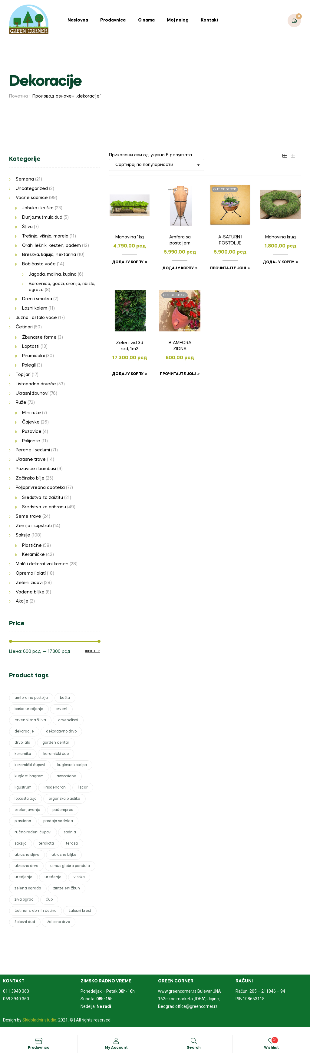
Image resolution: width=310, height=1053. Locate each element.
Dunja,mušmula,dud (42, 217)
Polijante (31, 441)
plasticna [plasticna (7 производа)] (23, 821)
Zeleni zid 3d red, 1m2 (129, 346)
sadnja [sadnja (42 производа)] (70, 832)
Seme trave (28, 516)
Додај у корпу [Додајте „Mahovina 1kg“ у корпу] (127, 262)
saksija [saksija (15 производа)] (21, 843)
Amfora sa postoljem (180, 240)
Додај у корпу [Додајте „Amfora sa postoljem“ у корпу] (178, 268)
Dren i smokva (37, 299)
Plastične (32, 545)
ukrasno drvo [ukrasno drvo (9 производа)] (26, 866)
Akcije (22, 601)
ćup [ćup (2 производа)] (49, 900)
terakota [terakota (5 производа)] (46, 843)
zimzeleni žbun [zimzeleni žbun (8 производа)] (66, 888)
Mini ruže (31, 413)
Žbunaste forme (39, 337)
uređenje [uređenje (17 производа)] (53, 877)
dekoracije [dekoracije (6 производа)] (24, 731)
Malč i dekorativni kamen (42, 564)
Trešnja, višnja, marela (45, 236)
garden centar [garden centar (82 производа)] (55, 743)
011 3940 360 (16, 991)
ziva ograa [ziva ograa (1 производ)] (24, 900)
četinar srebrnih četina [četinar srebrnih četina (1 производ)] (36, 911)
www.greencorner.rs (177, 991)
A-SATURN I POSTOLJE (230, 240)
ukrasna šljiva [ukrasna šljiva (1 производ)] (27, 855)
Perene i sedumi (33, 450)
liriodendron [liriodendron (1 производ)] (55, 787)
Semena (25, 179)
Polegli (29, 365)
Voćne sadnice (32, 198)
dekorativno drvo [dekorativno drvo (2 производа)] (61, 731)
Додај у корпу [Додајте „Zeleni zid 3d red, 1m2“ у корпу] (127, 374)
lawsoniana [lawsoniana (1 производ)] (66, 776)
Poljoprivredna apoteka (40, 488)
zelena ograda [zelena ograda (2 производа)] (28, 888)
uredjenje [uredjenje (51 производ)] (23, 877)
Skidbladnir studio (39, 1020)
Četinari (24, 327)
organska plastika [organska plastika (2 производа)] (64, 799)
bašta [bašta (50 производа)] (65, 698)
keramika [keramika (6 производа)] (23, 754)
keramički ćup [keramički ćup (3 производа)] (56, 754)
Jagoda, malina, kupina (53, 274)
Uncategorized (32, 189)
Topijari (23, 375)
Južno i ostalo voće (36, 318)
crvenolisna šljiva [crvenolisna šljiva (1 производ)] (30, 720)
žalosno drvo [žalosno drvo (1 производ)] (58, 922)
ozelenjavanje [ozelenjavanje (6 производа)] (27, 810)
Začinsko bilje (30, 478)
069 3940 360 (16, 998)
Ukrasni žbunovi (32, 393)
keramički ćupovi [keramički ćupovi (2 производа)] (30, 765)
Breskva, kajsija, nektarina (49, 255)
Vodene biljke (30, 592)
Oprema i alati (31, 573)
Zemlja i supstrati (34, 526)
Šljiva (27, 227)
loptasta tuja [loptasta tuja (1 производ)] (26, 799)
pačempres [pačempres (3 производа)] (62, 810)
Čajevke (31, 422)
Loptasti (30, 346)
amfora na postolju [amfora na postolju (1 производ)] (31, 698)
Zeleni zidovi (29, 583)
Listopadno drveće (36, 384)
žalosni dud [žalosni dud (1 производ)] (25, 922)
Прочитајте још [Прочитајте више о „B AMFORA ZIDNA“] (178, 374)
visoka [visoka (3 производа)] (79, 877)
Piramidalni (33, 356)
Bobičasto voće (39, 264)
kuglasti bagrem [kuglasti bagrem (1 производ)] (29, 776)
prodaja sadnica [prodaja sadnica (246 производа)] (58, 821)
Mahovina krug (280, 237)
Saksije (23, 535)
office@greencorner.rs (196, 1006)
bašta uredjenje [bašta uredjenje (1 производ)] (29, 709)
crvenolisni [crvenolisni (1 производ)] (68, 720)
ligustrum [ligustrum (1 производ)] (23, 787)
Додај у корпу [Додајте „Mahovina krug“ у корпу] (278, 262)
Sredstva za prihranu (44, 507)
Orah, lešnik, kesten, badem (51, 246)
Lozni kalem (34, 308)
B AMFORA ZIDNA (180, 346)
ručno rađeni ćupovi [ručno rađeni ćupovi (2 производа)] (33, 832)
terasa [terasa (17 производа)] (72, 843)
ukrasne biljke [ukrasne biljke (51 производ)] (63, 855)
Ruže (21, 402)
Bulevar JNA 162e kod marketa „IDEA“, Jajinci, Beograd (189, 999)
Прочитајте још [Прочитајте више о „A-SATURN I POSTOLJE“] (228, 268)
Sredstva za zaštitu (42, 498)
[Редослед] (156, 165)
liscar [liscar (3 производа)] (83, 787)
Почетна (18, 96)
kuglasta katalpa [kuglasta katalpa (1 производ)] (72, 765)
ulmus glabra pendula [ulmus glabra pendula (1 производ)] (70, 866)
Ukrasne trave (31, 459)
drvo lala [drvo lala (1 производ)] (22, 743)
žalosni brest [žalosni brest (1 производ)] (80, 911)
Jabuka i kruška (38, 208)
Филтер (92, 651)
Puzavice (31, 432)
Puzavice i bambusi (36, 469)
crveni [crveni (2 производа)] (61, 709)
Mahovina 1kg (129, 237)
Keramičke (33, 555)
